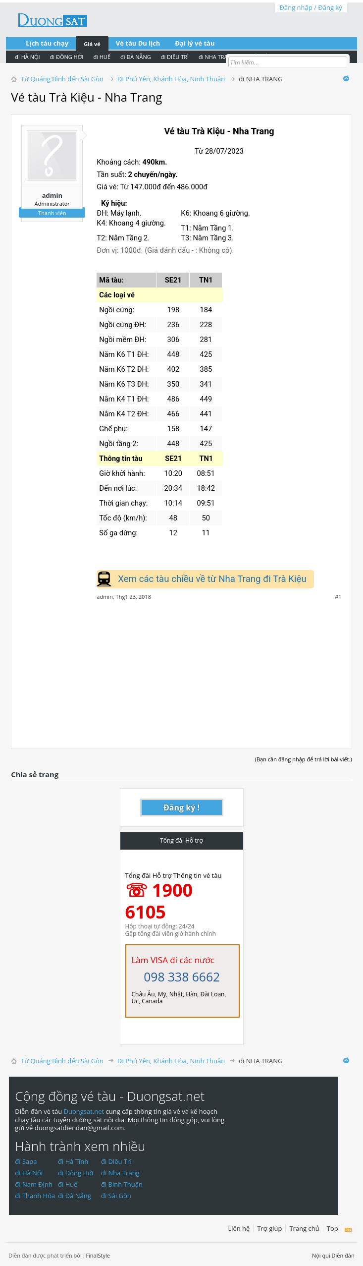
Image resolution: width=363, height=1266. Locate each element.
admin (52, 195)
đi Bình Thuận (122, 1184)
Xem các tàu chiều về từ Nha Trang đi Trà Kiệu (212, 579)
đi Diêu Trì (116, 1161)
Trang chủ (304, 1228)
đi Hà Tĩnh (73, 1161)
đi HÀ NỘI (27, 56)
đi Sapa (26, 1161)
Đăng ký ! (181, 807)
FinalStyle (98, 1255)
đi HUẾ (101, 56)
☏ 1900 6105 (159, 901)
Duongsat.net (85, 1111)
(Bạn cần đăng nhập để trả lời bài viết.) (303, 759)
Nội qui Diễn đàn (333, 1255)
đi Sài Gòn (116, 1195)
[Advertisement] (182, 669)
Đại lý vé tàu (194, 43)
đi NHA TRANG (217, 56)
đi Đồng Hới (75, 1172)
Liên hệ (239, 1228)
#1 (338, 596)
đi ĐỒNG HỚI (67, 56)
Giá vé (92, 44)
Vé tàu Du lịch (138, 43)
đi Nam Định (33, 1184)
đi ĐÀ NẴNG (135, 56)
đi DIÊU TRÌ (175, 56)
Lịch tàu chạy (47, 43)
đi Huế (68, 1184)
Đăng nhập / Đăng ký (311, 7)
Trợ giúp (269, 1228)
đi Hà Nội (29, 1172)
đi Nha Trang (120, 1172)
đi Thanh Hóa (35, 1195)
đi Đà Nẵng (74, 1195)
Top (332, 1228)
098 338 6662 (182, 977)
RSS (348, 1230)
